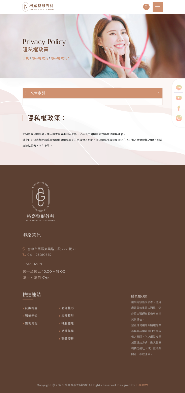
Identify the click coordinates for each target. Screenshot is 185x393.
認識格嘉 (31, 309)
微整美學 (67, 332)
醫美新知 (31, 317)
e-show (142, 386)
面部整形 (67, 309)
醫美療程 (67, 339)
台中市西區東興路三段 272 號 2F (49, 250)
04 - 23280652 (37, 256)
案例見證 (31, 324)
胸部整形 (67, 317)
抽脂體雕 (67, 324)
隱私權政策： (60, 58)
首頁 (26, 58)
